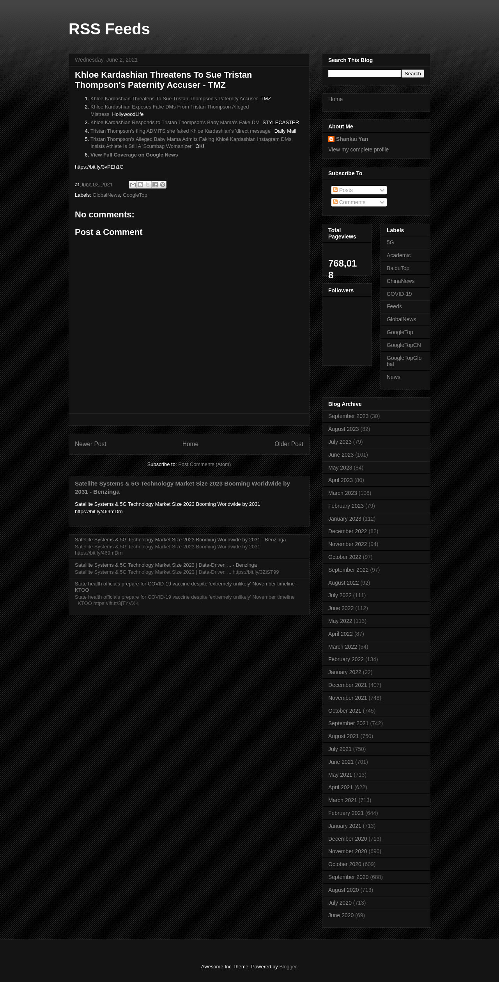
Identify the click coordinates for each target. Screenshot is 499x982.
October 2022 (344, 557)
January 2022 (344, 672)
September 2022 (348, 570)
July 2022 (340, 595)
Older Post (288, 444)
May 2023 (340, 467)
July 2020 (340, 903)
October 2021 (344, 711)
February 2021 (346, 813)
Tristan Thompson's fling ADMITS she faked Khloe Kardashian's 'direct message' (180, 131)
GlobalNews (106, 195)
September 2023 (348, 416)
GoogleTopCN (404, 345)
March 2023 (342, 493)
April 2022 (340, 634)
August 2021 (343, 736)
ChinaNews (401, 281)
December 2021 (347, 685)
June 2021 (341, 762)
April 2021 (340, 787)
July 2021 (340, 749)
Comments (349, 202)
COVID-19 (399, 294)
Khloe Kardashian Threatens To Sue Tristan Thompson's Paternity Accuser (174, 98)
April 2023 (340, 480)
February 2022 (346, 659)
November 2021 (347, 698)
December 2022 (347, 531)
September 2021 (348, 723)
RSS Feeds (109, 28)
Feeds (394, 306)
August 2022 (343, 583)
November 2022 (347, 544)
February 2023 (346, 506)
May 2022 (340, 621)
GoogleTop (135, 195)
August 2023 (343, 429)
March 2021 (342, 800)
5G (390, 242)
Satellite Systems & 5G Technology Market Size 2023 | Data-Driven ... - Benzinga (166, 565)
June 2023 (341, 455)
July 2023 (340, 442)
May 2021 (340, 775)
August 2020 (343, 890)
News (393, 377)
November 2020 (347, 851)
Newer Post (90, 444)
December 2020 (347, 839)
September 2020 (348, 877)
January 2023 (344, 519)
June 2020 (341, 915)
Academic (399, 255)
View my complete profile (358, 149)
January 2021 (344, 826)
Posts (343, 190)
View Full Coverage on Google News (134, 155)
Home (190, 444)
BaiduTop (398, 268)
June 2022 (341, 608)
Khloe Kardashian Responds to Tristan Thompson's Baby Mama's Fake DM (175, 122)
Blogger (287, 967)
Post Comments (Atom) (204, 464)
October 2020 (344, 864)
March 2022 (342, 647)
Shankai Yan (352, 139)
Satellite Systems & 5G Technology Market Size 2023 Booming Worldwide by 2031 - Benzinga (180, 540)
